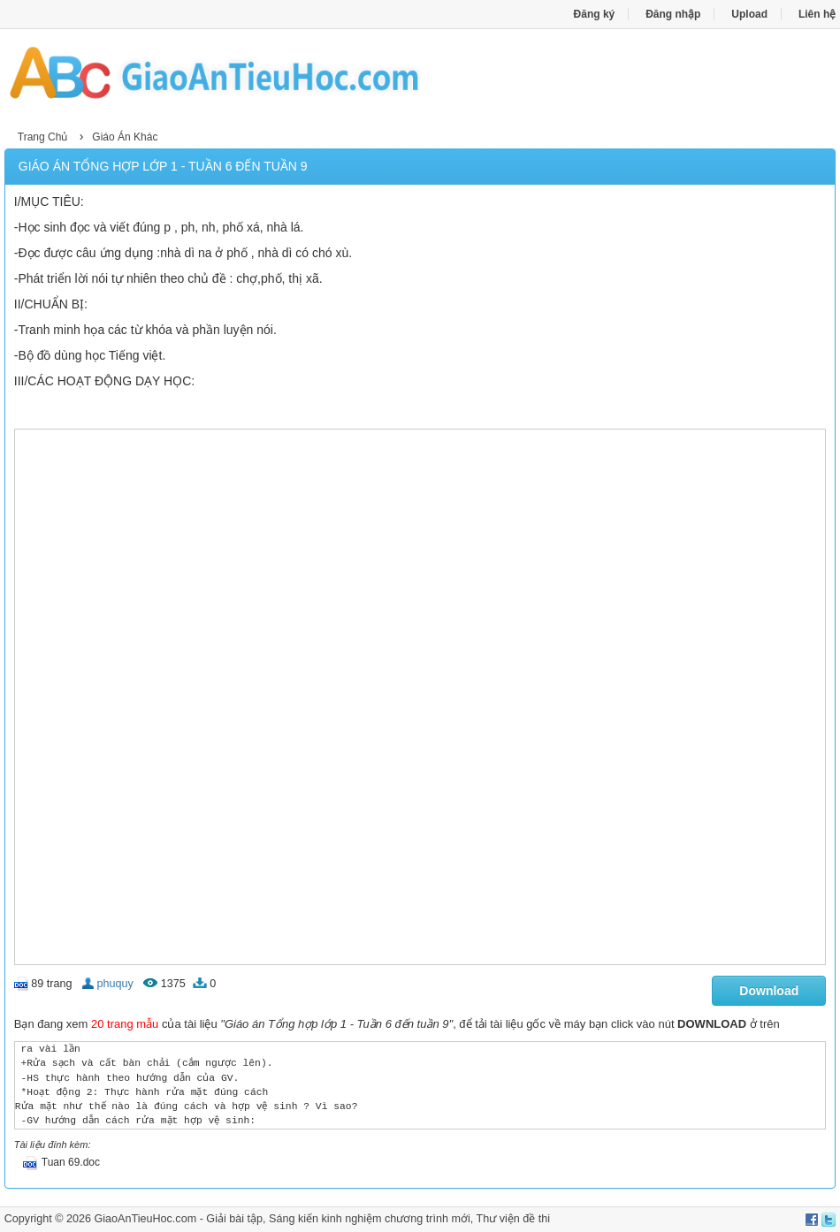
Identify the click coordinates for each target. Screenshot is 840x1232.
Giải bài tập (234, 1219)
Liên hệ (817, 14)
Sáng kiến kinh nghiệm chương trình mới (369, 1219)
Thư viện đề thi (514, 1219)
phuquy (114, 983)
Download (768, 991)
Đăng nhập (672, 14)
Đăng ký (594, 14)
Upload (749, 14)
